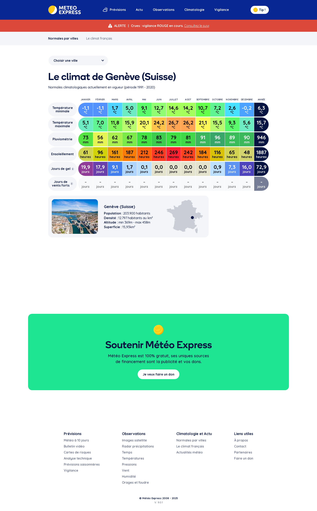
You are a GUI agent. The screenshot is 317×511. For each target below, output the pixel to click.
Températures (133, 458)
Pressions (129, 464)
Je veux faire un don (158, 374)
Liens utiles (243, 433)
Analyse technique (78, 458)
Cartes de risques (77, 452)
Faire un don (243, 458)
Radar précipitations (138, 446)
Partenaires (243, 452)
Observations (163, 10)
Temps (127, 452)
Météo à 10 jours (76, 440)
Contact (240, 446)
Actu (139, 10)
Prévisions (118, 10)
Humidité (129, 476)
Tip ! (259, 10)
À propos (241, 440)
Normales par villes (63, 38)
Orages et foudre (135, 482)
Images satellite (134, 440)
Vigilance (221, 10)
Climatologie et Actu (194, 433)
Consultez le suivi (196, 26)
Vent (125, 470)
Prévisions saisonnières (82, 464)
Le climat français (99, 38)
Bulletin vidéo (74, 446)
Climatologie (194, 10)
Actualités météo (189, 452)
